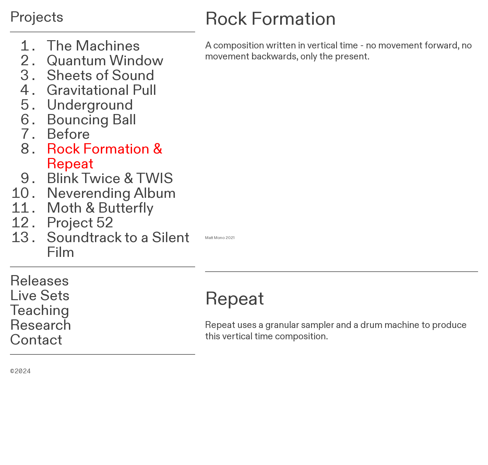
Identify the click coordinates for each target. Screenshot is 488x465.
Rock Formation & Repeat (104, 156)
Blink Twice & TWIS (110, 178)
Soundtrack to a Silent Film (118, 245)
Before (68, 134)
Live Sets (40, 295)
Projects (36, 17)
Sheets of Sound (100, 75)
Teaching (39, 310)
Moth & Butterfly (100, 208)
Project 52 (80, 222)
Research (40, 325)
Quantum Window (105, 60)
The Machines (93, 46)
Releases (39, 281)
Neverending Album (111, 193)
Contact (36, 340)
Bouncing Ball (91, 119)
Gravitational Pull (101, 90)
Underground (90, 105)
